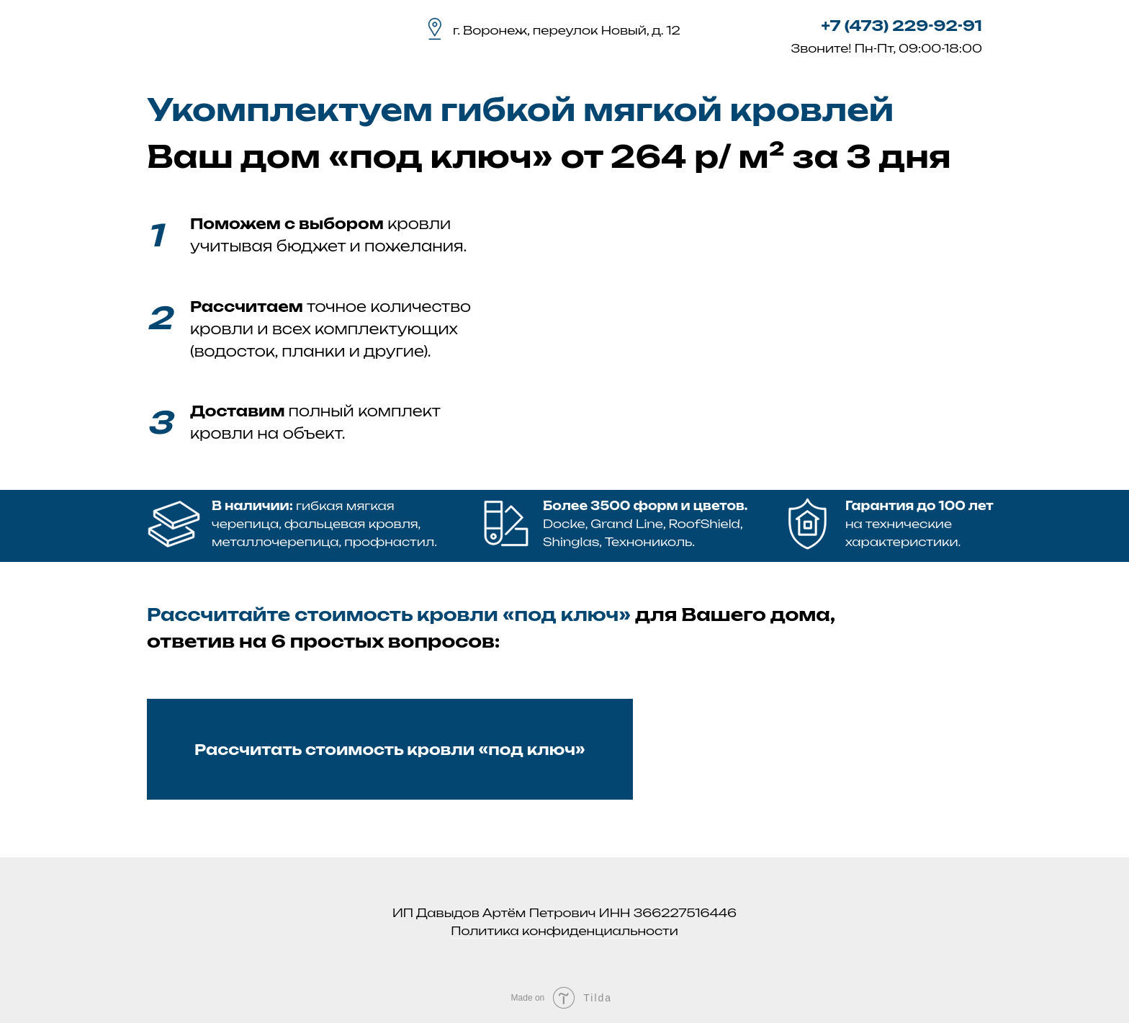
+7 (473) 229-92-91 (901, 26)
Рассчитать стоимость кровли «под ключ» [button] (389, 750)
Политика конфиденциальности (564, 931)
